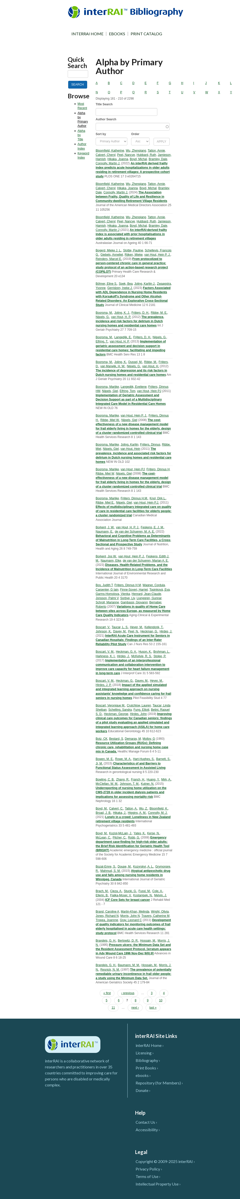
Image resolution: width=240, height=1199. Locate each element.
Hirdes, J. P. (104, 685)
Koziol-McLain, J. (120, 833)
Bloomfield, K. (159, 808)
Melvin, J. (160, 895)
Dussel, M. (135, 362)
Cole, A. (157, 891)
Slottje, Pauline (133, 250)
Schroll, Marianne (107, 602)
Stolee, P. (159, 656)
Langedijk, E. (123, 337)
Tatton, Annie (156, 150)
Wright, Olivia (160, 911)
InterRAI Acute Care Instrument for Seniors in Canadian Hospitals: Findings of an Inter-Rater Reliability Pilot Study (133, 640)
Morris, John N (130, 916)
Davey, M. (119, 631)
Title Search (104, 104)
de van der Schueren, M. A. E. (135, 531)
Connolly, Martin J (107, 230)
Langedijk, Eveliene (134, 386)
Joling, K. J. (122, 312)
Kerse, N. (153, 833)
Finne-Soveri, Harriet (134, 589)
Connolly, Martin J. (108, 163)
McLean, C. (103, 837)
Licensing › (145, 1052)
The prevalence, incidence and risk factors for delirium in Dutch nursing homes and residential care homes (130, 321)
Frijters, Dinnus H (158, 469)
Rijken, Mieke (134, 254)
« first (107, 993)
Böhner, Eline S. (106, 283)
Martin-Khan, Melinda (135, 911)
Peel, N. (133, 631)
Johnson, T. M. (129, 783)
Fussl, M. (144, 891)
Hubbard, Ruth (146, 155)
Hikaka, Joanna (117, 159)
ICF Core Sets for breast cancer (127, 900)
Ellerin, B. (102, 895)
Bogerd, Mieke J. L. (108, 250)
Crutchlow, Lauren (139, 705)
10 (160, 1000)
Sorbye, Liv (127, 598)
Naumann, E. (104, 531)
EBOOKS (117, 34)
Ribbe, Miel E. (105, 502)
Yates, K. (140, 833)
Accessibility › (148, 1129)
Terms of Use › (148, 1176)
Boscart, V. (103, 627)
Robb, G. (134, 837)
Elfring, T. (102, 341)
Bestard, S (116, 738)
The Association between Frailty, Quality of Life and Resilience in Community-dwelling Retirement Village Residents (131, 197)
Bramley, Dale (158, 159)
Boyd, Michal (138, 159)
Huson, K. (145, 651)
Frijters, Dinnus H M (127, 585)
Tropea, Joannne (107, 920)
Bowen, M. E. (104, 759)
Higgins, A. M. (137, 813)
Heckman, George (116, 714)
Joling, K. (120, 362)
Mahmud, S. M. (110, 871)
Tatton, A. (131, 808)
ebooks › (143, 1075)
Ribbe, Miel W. (110, 420)
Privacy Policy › (149, 1168)
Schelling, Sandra (120, 709)
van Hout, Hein (130, 449)
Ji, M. (99, 763)
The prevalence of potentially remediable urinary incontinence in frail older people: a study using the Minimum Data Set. (133, 974)
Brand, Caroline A (107, 911)
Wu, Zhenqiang (136, 150)
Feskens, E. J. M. (152, 527)
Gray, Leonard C (131, 920)
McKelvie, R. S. (141, 656)
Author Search (106, 119)
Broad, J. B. (103, 813)
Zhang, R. (122, 779)
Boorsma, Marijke (107, 386)
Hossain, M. (148, 940)
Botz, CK (101, 738)
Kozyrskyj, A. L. (143, 866)
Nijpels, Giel (110, 391)
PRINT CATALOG (146, 34)
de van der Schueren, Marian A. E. (146, 560)
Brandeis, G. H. (106, 940)
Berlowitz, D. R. (128, 940)
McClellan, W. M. (107, 783)
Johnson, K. (103, 631)
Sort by (101, 134)
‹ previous (127, 993)
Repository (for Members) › (159, 1082)
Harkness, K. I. (105, 656)
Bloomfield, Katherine (110, 150)
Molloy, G (149, 738)
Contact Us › (146, 1122)
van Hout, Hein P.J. (146, 502)
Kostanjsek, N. (142, 895)
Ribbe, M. (150, 362)
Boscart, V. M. (105, 651)
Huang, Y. (153, 779)
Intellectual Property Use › (158, 1183)
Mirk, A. (166, 779)
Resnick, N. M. (110, 969)
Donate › (143, 1090)
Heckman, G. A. (126, 651)
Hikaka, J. (119, 813)
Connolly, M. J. (157, 813)
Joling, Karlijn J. (144, 283)
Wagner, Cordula (154, 585)
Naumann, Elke (111, 560)
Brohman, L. (161, 651)
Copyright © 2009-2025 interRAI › (165, 1161)
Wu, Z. (143, 808)
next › (135, 1007)
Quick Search (77, 62)
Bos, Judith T (104, 585)
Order (135, 134)
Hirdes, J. (166, 631)
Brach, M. (102, 891)
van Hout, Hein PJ (149, 391)
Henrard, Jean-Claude (146, 594)
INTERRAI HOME (87, 34)
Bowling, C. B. (105, 779)
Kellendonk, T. (153, 627)
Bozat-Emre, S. (106, 866)
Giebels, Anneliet (111, 254)
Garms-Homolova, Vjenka (113, 594)
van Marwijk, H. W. (112, 366)
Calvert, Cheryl (105, 155)
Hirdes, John (138, 714)
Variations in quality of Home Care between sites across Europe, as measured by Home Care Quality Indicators (133, 611)
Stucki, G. (130, 891)
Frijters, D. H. (140, 312)
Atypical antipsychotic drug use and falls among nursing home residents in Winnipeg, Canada (133, 875)
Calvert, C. (116, 808)
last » (153, 1007)
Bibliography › (148, 1060)
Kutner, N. (147, 783)
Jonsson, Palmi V (107, 598)
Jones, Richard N (107, 916)
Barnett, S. (163, 759)
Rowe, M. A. (123, 759)
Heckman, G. (149, 631)
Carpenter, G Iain (107, 589)
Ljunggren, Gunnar (149, 598)
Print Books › (147, 1067)
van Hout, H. (150, 366)
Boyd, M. (101, 808)
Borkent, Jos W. (106, 556)
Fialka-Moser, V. (121, 895)
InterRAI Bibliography (126, 12)
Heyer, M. (136, 627)
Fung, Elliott (141, 709)
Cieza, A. (116, 891)
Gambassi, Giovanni (134, 602)
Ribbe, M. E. (159, 312)
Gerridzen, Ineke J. (120, 288)
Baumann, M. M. (129, 965)
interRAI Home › (150, 1045)
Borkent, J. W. (105, 527)
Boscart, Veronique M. (110, 705)
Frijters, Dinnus (150, 444)
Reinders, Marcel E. (109, 259)
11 (113, 1007)
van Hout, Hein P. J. (157, 254)
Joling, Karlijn (129, 444)
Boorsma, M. (104, 312)
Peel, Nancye (126, 155)
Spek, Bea (126, 283)
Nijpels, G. (102, 317)
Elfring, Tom (127, 391)
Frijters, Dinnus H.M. (134, 498)
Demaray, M (133, 738)
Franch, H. (138, 779)
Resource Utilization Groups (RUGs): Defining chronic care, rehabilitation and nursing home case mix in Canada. (132, 747)
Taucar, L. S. (120, 627)
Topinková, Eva (159, 589)
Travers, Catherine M (155, 916)
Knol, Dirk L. (158, 498)
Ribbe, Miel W (105, 473)
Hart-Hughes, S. (143, 759)
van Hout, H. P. (121, 317)
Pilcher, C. (119, 837)
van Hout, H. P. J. (127, 527)
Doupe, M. (124, 866)
